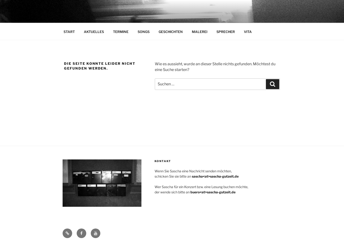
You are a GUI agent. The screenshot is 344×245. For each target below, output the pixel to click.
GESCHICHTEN (171, 32)
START (69, 32)
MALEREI (199, 32)
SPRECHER (225, 32)
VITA (248, 32)
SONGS (144, 32)
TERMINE (121, 32)
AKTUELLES (94, 32)
